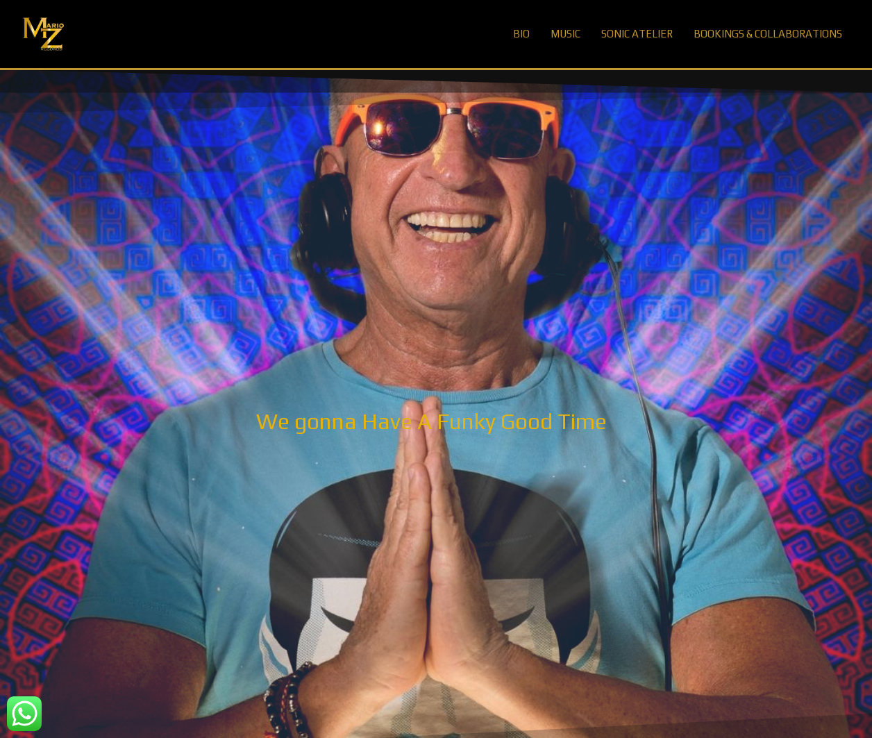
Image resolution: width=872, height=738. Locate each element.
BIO (521, 33)
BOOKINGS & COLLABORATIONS (768, 33)
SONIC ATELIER (637, 33)
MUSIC (565, 33)
